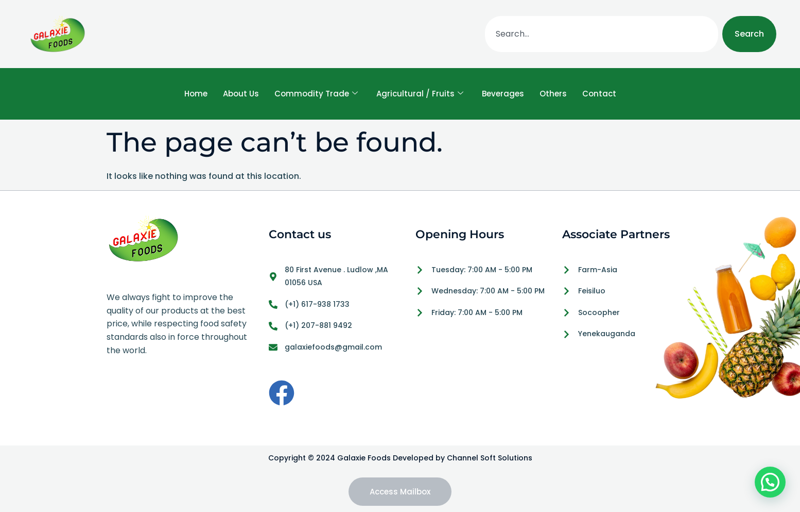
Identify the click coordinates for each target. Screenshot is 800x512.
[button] (770, 482)
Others (553, 93)
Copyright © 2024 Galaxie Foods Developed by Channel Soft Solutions (400, 458)
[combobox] (601, 34)
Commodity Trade (316, 94)
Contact (599, 93)
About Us (241, 93)
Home (195, 93)
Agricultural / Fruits (419, 94)
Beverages (503, 93)
